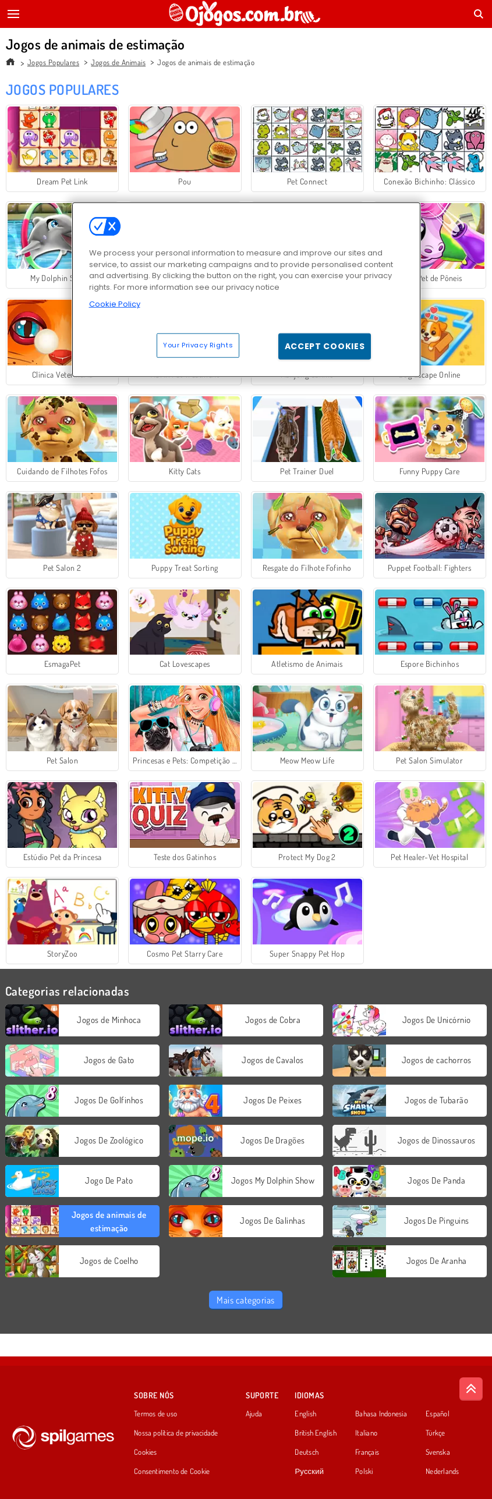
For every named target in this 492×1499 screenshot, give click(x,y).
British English (315, 1433)
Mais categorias (245, 1300)
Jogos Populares (53, 62)
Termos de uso (155, 1414)
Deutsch (306, 1452)
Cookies (145, 1452)
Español (437, 1414)
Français (367, 1452)
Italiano (366, 1433)
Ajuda (254, 1414)
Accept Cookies (325, 346)
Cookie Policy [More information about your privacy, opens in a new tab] (114, 304)
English (305, 1414)
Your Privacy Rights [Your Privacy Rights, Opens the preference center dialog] (198, 345)
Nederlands (442, 1472)
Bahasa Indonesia (381, 1414)
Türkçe (435, 1433)
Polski (364, 1472)
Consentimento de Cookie (172, 1472)
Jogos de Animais (118, 62)
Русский (309, 1472)
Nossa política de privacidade (176, 1433)
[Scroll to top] (471, 1389)
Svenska (438, 1452)
